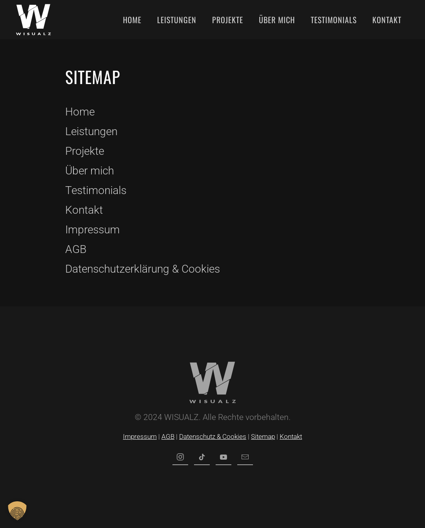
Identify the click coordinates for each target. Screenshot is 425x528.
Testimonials (334, 20)
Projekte (227, 20)
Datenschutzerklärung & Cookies (142, 268)
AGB (75, 249)
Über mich (277, 20)
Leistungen (176, 20)
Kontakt (386, 20)
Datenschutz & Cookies (212, 436)
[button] (17, 510)
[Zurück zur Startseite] (33, 19)
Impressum (92, 229)
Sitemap (263, 436)
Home (132, 20)
